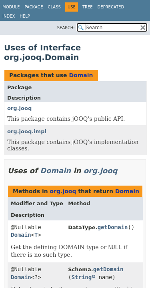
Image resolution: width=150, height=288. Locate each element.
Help (25, 16)
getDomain (113, 227)
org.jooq (19, 108)
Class (54, 7)
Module (11, 7)
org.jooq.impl (26, 131)
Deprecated (111, 7)
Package (33, 7)
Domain (81, 75)
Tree (87, 7)
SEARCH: (66, 28)
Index (8, 16)
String (82, 277)
